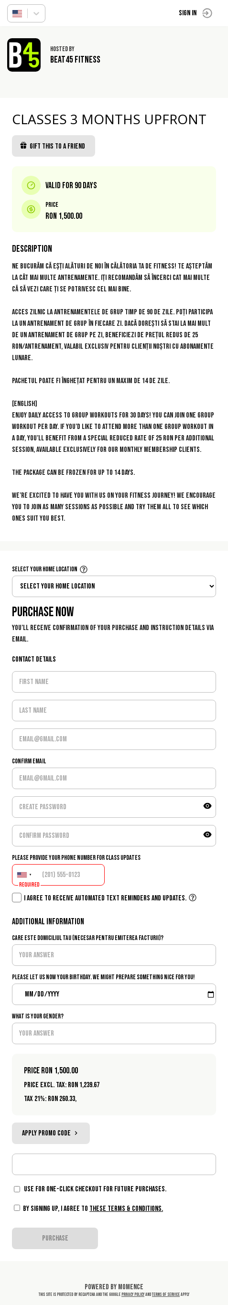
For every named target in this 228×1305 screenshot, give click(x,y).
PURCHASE (55, 1238)
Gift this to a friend (52, 146)
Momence (130, 1287)
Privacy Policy (132, 1294)
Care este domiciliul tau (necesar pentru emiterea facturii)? (87, 938)
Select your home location (44, 569)
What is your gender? (38, 1016)
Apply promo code (51, 1133)
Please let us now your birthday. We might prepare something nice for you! (103, 977)
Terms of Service (166, 1294)
